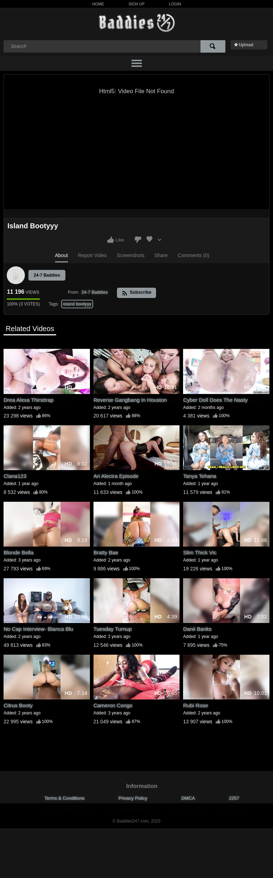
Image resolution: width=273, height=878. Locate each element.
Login (175, 4)
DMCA (188, 798)
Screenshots (131, 255)
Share (160, 255)
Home (98, 4)
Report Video (92, 255)
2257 (234, 798)
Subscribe (136, 293)
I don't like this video (138, 239)
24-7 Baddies (47, 275)
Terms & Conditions (64, 798)
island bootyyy (77, 304)
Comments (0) (193, 255)
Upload (246, 44)
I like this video (110, 239)
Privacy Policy (132, 798)
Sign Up (136, 4)
